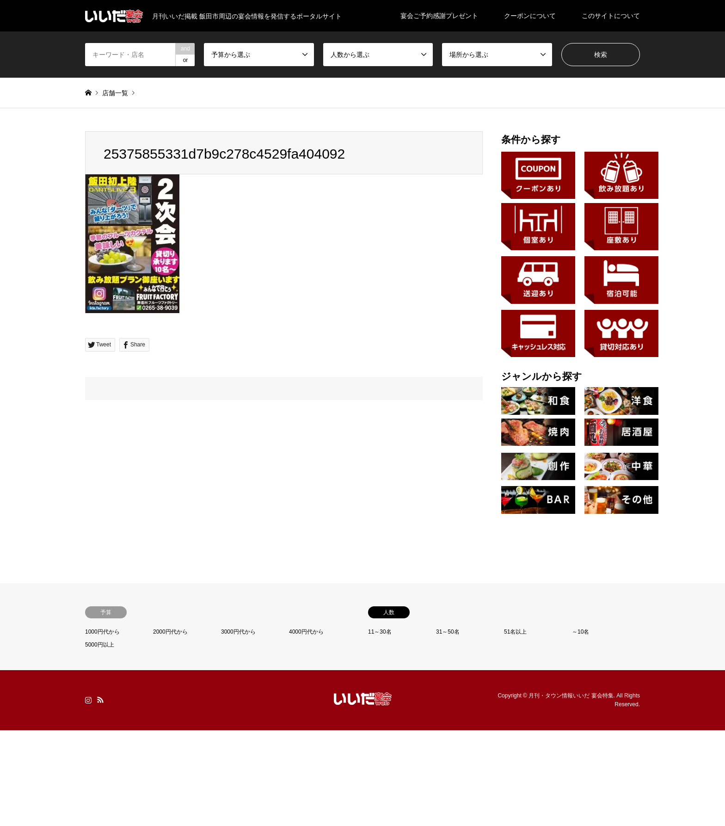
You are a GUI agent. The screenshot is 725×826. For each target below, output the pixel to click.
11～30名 (380, 632)
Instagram (88, 700)
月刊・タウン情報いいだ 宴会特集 (570, 695)
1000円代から (102, 632)
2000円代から (170, 632)
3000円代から (238, 632)
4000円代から (306, 632)
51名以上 (515, 632)
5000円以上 (99, 644)
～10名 (580, 632)
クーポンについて (530, 15)
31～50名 (448, 632)
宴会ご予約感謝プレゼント (439, 15)
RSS (100, 700)
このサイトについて (611, 15)
